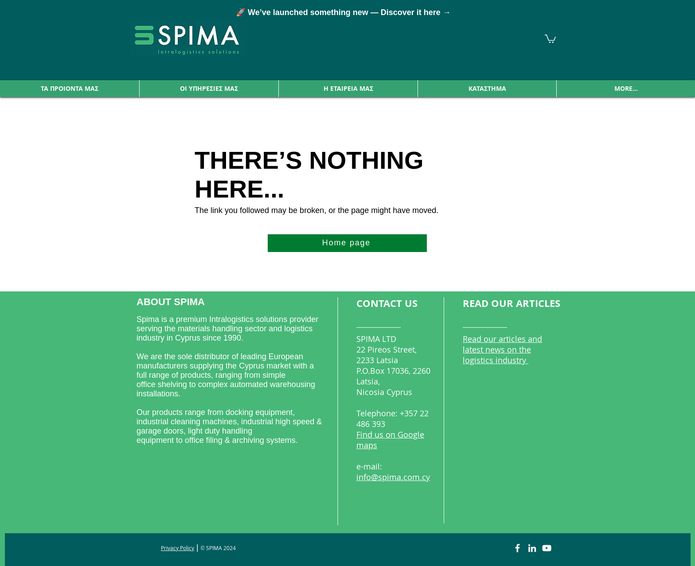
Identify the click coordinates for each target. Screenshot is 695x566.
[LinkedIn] (532, 548)
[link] (550, 38)
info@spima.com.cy (393, 477)
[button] (69, 88)
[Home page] (347, 243)
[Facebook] (517, 548)
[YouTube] (546, 548)
